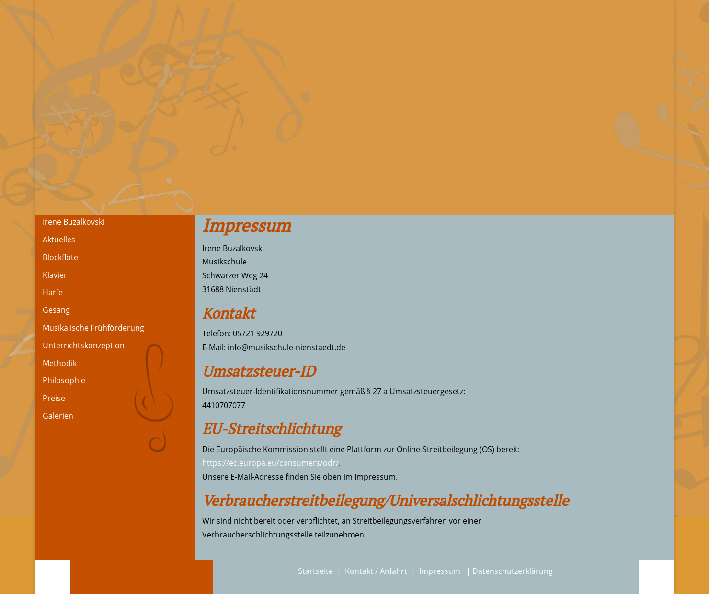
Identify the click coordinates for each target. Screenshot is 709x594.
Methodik (60, 363)
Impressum (440, 571)
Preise (54, 398)
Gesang (56, 310)
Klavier (55, 275)
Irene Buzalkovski (73, 222)
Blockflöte (60, 257)
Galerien (58, 416)
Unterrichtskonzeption (84, 345)
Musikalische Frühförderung (93, 327)
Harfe (53, 292)
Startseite (315, 571)
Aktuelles (59, 239)
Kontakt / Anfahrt (376, 571)
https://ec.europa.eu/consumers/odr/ (270, 462)
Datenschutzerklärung (512, 571)
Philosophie (64, 380)
